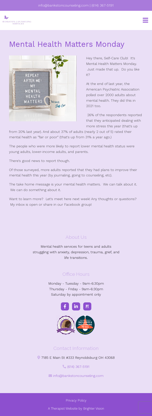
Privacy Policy (76, 400)
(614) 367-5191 (78, 367)
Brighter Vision (93, 408)
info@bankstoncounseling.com (78, 376)
